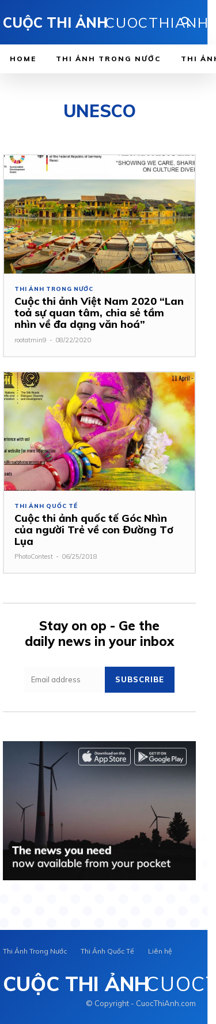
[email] (64, 680)
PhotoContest (33, 556)
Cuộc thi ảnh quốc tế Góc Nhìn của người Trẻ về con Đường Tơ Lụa (93, 529)
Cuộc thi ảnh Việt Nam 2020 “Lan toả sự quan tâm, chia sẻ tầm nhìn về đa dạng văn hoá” (99, 312)
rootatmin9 (30, 340)
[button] (186, 23)
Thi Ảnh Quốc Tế (46, 506)
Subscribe (139, 679)
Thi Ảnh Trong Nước (53, 289)
